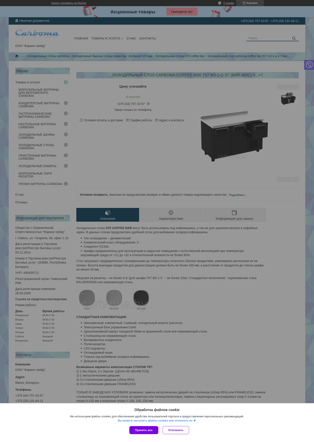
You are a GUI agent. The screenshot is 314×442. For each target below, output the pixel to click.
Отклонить (175, 430)
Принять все (144, 430)
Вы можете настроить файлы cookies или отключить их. (155, 420)
